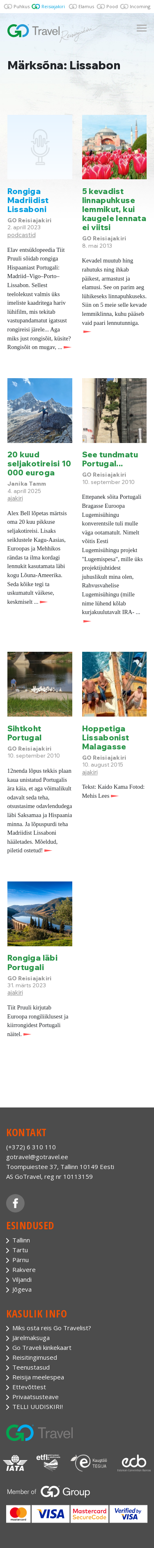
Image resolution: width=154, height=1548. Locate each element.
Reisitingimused (34, 1357)
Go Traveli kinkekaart (41, 1347)
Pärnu (20, 1260)
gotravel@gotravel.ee (37, 1157)
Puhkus (22, 6)
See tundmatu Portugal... (110, 459)
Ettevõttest (29, 1387)
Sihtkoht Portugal (24, 733)
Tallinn (21, 1240)
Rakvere (24, 1269)
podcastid (21, 235)
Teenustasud (31, 1367)
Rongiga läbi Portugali (32, 962)
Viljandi (22, 1279)
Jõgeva (22, 1289)
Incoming (140, 6)
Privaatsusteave (35, 1397)
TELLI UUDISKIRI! (37, 1406)
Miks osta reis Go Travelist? (51, 1328)
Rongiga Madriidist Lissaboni (28, 200)
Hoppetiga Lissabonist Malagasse (105, 737)
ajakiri (15, 498)
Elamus (86, 6)
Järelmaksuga (31, 1337)
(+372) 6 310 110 (31, 1147)
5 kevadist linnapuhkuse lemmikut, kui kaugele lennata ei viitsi (114, 209)
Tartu (20, 1250)
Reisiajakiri (53, 6)
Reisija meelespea (38, 1377)
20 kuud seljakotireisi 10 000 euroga (39, 463)
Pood (112, 6)
